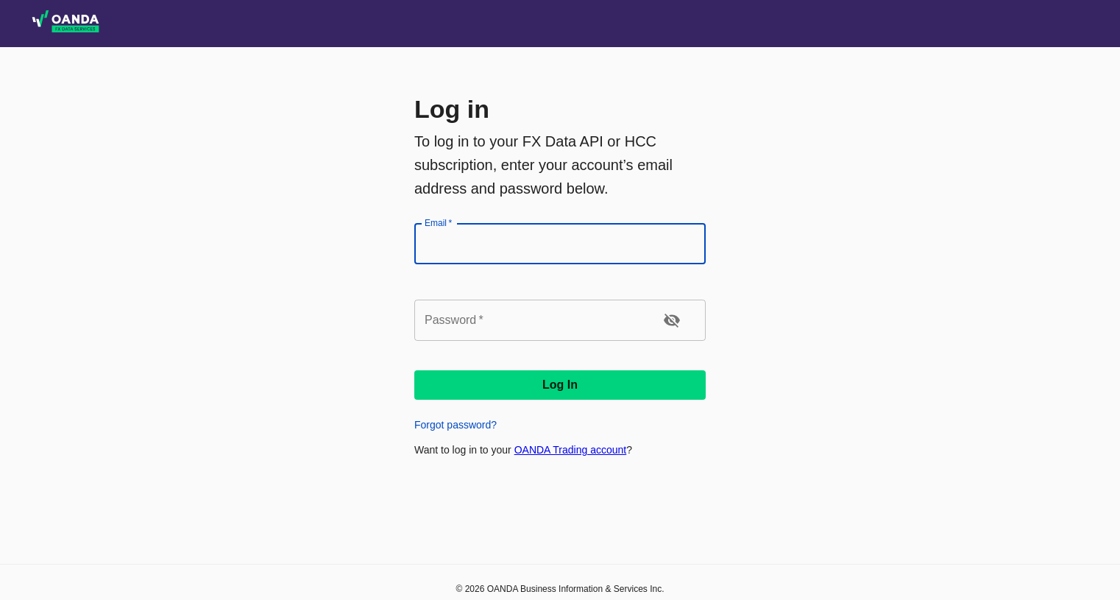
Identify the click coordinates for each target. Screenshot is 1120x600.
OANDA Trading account (570, 450)
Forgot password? (455, 425)
